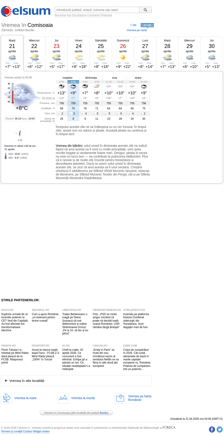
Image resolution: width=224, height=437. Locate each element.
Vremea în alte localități (26, 381)
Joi (56, 40)
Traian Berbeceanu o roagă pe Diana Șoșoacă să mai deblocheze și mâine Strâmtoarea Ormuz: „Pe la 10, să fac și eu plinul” (75, 324)
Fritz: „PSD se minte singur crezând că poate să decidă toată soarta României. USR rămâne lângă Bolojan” (106, 321)
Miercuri (34, 40)
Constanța (93, 15)
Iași (69, 15)
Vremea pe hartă (137, 30)
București (60, 15)
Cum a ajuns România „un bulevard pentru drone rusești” (45, 317)
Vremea (61, 145)
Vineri (78, 40)
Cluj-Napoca (79, 15)
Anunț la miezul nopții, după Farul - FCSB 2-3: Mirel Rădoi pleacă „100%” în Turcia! (46, 354)
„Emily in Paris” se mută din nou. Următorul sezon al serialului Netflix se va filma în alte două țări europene (106, 358)
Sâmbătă (101, 40)
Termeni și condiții (11, 431)
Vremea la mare (25, 398)
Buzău (104, 412)
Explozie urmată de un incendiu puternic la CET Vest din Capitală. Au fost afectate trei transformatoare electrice (14, 322)
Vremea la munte (83, 398)
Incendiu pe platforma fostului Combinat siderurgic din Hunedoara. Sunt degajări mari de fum (136, 321)
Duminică (123, 40)
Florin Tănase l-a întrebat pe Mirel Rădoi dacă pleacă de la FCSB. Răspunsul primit (14, 356)
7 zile (133, 25)
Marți (12, 40)
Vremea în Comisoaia (57, 412)
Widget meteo (41, 431)
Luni (145, 40)
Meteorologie (151, 427)
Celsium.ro (23, 427)
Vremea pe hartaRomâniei (139, 398)
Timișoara (106, 15)
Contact (27, 431)
